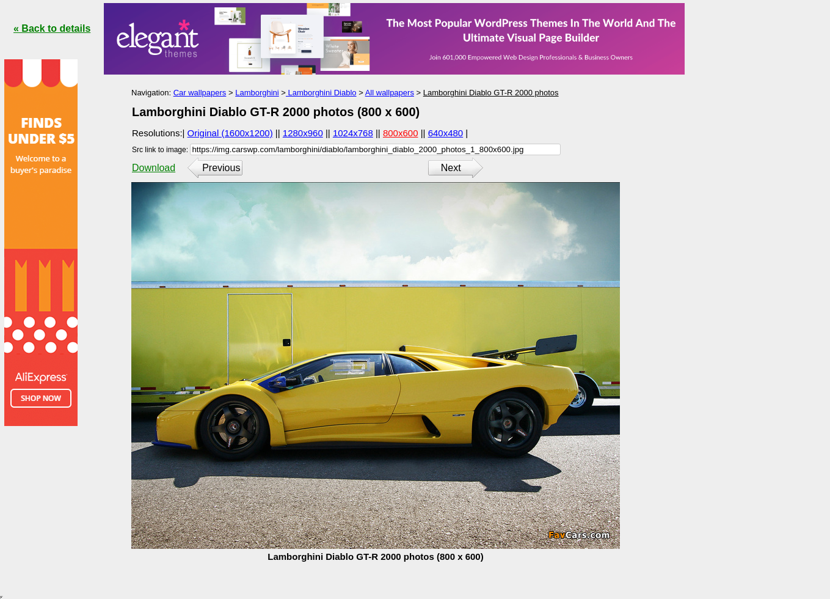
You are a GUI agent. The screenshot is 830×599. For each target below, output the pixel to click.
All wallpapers (389, 92)
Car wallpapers (200, 92)
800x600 (400, 133)
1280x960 (303, 133)
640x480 (446, 133)
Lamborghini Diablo (321, 92)
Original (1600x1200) (230, 133)
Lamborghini (257, 92)
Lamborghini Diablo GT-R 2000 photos (491, 92)
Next (451, 168)
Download (153, 168)
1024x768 (353, 133)
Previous (221, 168)
